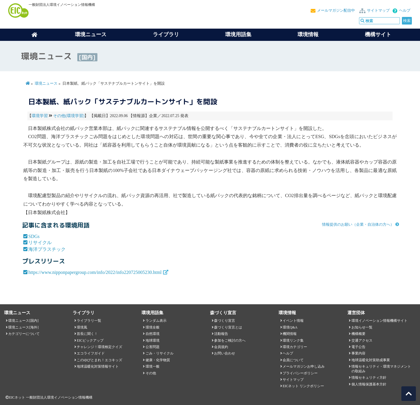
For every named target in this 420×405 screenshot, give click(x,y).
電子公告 (358, 347)
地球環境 (153, 340)
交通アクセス (361, 340)
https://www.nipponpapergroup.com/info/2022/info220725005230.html (95, 272)
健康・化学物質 (158, 360)
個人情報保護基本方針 (368, 384)
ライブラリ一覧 (89, 321)
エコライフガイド (91, 353)
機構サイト (378, 34)
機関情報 (290, 334)
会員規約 (221, 347)
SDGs (33, 236)
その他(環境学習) (68, 116)
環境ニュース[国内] (23, 321)
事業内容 (358, 353)
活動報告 (221, 334)
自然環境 (153, 334)
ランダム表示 (156, 321)
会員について (293, 360)
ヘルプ (404, 10)
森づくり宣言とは (228, 327)
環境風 (82, 327)
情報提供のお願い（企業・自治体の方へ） (358, 225)
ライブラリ (166, 34)
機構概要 (358, 334)
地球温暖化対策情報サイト (98, 366)
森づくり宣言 (224, 321)
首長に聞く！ (87, 334)
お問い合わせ (224, 353)
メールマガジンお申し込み (304, 366)
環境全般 (153, 327)
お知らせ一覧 (361, 327)
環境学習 (40, 116)
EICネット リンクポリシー (303, 386)
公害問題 (153, 347)
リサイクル (40, 242)
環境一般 (153, 366)
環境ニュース (46, 83)
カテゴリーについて (24, 334)
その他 (151, 373)
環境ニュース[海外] (23, 327)
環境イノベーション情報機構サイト (379, 321)
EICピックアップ (90, 340)
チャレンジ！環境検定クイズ (99, 347)
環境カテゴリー (295, 347)
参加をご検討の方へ (230, 340)
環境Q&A (290, 327)
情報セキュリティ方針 (368, 378)
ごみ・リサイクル (160, 353)
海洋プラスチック (47, 249)
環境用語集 (238, 34)
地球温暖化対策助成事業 (370, 360)
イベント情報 (293, 321)
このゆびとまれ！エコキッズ (99, 360)
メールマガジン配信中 (336, 10)
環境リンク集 (293, 340)
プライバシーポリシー (300, 373)
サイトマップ (378, 10)
